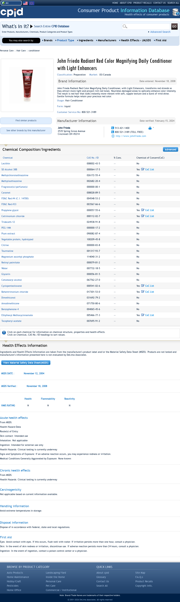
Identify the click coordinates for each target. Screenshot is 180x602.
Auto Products (15, 572)
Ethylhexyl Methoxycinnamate (17, 315)
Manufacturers (107, 40)
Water (4, 268)
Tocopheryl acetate (11, 321)
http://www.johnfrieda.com (131, 136)
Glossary (101, 577)
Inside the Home (55, 577)
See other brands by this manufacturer (26, 130)
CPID (11, 12)
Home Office (14, 590)
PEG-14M (6, 227)
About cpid (102, 572)
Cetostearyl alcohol (11, 280)
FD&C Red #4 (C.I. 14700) (15, 198)
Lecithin (5, 163)
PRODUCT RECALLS (142, 3)
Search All (102, 585)
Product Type (65, 40)
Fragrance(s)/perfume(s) (14, 187)
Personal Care (53, 581)
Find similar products (26, 120)
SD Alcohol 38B (9, 169)
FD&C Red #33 (8, 204)
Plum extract (8, 233)
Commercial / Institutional (61, 590)
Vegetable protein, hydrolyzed (17, 239)
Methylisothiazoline (11, 181)
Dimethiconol (8, 297)
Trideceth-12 (8, 222)
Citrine (5, 245)
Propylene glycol (9, 210)
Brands (48, 40)
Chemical (8, 157)
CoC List (147, 169)
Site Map (140, 572)
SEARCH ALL (173, 3)
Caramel (5, 192)
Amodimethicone (10, 303)
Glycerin (5, 274)
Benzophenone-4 (10, 309)
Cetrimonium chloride (12, 216)
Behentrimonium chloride (14, 292)
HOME (115, 3)
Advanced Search (160, 31)
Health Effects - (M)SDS (136, 40)
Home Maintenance (18, 577)
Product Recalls (144, 581)
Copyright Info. (144, 585)
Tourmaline (7, 251)
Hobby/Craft (14, 581)
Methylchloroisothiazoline (14, 175)
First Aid (161, 40)
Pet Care (50, 585)
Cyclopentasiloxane (11, 286)
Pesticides (12, 585)
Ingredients (86, 40)
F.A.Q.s (139, 577)
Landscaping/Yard (56, 572)
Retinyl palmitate (10, 262)
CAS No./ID (93, 157)
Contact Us (102, 581)
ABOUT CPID (126, 3)
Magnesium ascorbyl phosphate (17, 256)
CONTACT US (159, 3)
